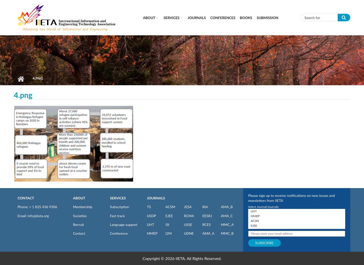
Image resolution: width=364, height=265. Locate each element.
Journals (197, 18)
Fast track (117, 216)
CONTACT (26, 198)
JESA (188, 207)
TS (149, 207)
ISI (167, 224)
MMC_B (227, 233)
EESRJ (207, 216)
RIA (205, 207)
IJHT (150, 224)
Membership (82, 207)
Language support (124, 224)
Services (171, 18)
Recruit (78, 224)
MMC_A (227, 224)
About (149, 18)
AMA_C (227, 216)
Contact (79, 233)
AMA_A (208, 233)
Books (246, 18)
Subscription (119, 207)
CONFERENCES (222, 18)
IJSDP (151, 216)
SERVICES (118, 198)
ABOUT (79, 198)
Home (21, 79)
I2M (168, 233)
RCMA (189, 216)
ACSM (170, 207)
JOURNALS (156, 198)
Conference (119, 233)
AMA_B (227, 207)
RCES (206, 224)
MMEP (152, 233)
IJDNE (189, 233)
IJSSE (188, 224)
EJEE (169, 216)
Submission (267, 18)
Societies (80, 216)
